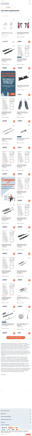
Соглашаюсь (28, 434)
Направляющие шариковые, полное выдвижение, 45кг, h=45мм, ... (7, 139)
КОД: (2, 35)
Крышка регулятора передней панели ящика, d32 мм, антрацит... (22, 324)
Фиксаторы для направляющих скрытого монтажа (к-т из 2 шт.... (23, 33)
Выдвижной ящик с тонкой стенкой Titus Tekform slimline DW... (7, 33)
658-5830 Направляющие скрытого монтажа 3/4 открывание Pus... (6, 218)
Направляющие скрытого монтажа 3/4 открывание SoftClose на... (6, 59)
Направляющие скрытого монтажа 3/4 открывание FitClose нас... (23, 298)
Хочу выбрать (3, 434)
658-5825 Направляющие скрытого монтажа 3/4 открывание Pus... (6, 271)
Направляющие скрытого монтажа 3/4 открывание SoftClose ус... (6, 112)
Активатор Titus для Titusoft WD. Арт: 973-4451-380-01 (23, 139)
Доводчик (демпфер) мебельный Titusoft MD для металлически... (8, 324)
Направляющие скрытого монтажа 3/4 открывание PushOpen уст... (22, 218)
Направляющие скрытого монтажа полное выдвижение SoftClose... (22, 112)
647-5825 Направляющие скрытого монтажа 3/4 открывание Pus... (6, 298)
